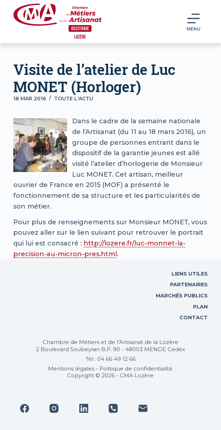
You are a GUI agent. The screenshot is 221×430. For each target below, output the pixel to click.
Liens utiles (189, 274)
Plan (200, 307)
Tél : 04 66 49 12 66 (110, 358)
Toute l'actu (73, 98)
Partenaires (189, 284)
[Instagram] (54, 408)
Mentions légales (71, 368)
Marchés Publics (182, 295)
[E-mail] (143, 408)
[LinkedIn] (83, 408)
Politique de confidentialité (136, 368)
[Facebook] (24, 408)
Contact (193, 317)
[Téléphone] (113, 408)
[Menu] (193, 21)
